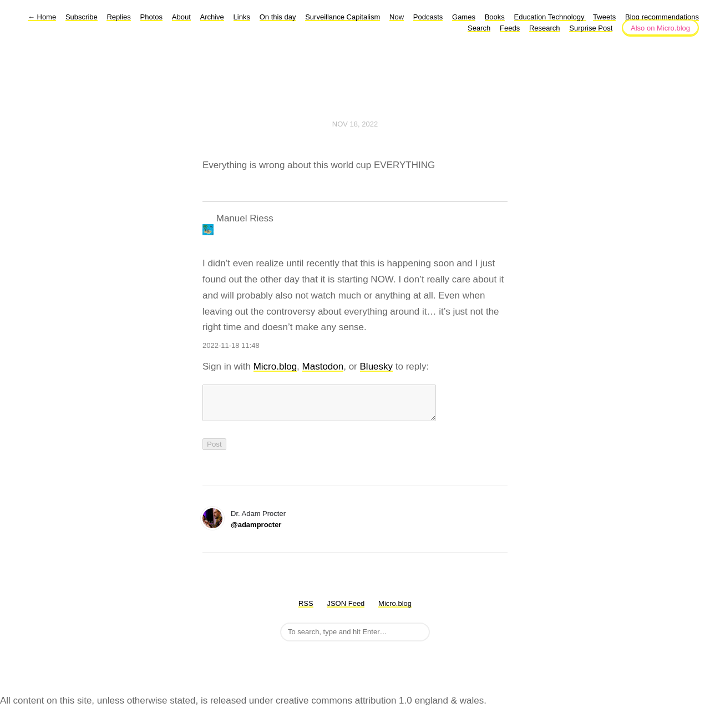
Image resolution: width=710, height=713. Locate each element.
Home (42, 17)
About (181, 17)
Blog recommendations (662, 17)
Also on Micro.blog (660, 28)
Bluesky (376, 366)
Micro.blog (275, 366)
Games (463, 17)
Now (396, 17)
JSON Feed (345, 610)
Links (242, 17)
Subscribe (81, 17)
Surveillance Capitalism (342, 17)
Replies (118, 17)
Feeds (510, 28)
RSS (305, 610)
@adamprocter (256, 531)
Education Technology (550, 17)
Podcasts (428, 17)
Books (495, 17)
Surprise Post (590, 28)
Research (544, 28)
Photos (151, 17)
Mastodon (323, 366)
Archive (212, 17)
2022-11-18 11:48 (231, 345)
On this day (278, 17)
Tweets (604, 17)
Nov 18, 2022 (355, 124)
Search (479, 28)
